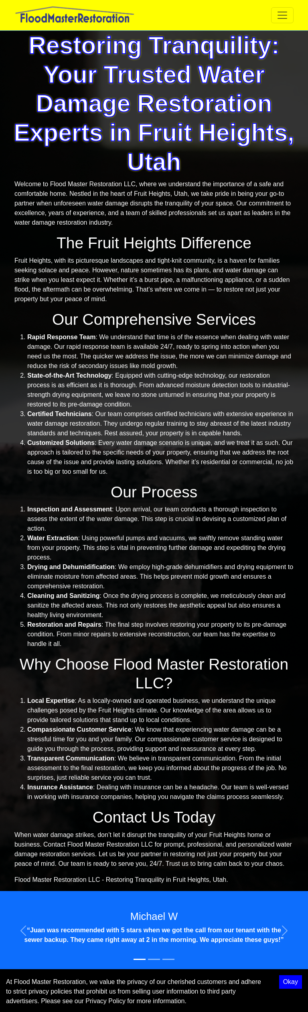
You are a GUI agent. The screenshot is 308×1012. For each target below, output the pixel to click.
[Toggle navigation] (282, 15)
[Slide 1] (140, 959)
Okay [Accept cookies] (290, 981)
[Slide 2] (154, 959)
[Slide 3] (168, 959)
